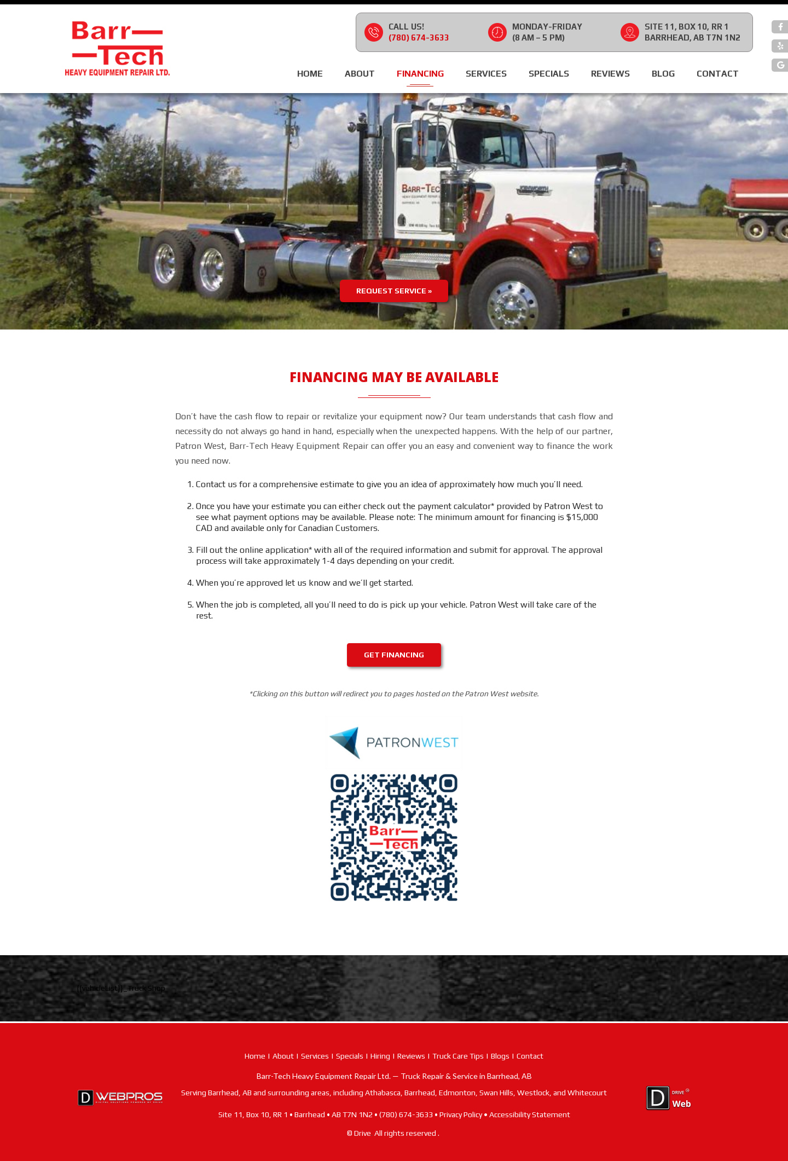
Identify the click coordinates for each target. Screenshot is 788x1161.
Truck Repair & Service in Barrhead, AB (466, 1076)
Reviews (610, 73)
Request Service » (394, 290)
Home (310, 73)
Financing (420, 73)
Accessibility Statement (529, 1114)
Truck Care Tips (458, 1056)
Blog (663, 73)
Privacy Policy (460, 1114)
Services (486, 73)
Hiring (380, 1056)
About (360, 73)
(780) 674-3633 (419, 37)
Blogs (500, 1056)
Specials (549, 73)
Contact (718, 73)
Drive (362, 1133)
